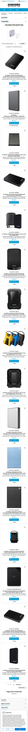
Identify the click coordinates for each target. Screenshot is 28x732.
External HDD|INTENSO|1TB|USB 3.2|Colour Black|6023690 (14, 234)
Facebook (14, 693)
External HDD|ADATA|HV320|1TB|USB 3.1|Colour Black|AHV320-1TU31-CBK (14, 274)
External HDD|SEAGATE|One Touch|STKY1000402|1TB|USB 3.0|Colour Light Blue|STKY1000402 (14, 473)
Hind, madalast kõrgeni (9, 44)
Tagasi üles (22, 687)
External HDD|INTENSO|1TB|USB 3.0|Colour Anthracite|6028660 (14, 155)
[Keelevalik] (22, 1)
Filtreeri (22, 43)
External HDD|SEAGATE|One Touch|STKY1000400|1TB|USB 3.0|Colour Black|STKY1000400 (14, 513)
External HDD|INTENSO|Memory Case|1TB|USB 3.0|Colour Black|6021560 (14, 76)
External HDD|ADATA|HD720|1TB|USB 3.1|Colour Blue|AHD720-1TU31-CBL (14, 552)
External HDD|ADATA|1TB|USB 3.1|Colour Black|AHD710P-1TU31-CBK (14, 393)
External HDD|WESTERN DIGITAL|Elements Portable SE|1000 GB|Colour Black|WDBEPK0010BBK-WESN (14, 592)
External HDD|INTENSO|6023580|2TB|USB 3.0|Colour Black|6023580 (14, 671)
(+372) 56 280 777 (10, 1)
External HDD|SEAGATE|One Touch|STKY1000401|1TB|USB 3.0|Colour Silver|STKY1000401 (14, 434)
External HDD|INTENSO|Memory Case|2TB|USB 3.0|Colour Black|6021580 (14, 631)
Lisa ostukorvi (14, 83)
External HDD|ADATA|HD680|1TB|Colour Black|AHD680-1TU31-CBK (14, 353)
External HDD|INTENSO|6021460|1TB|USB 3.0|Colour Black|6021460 (14, 195)
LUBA (20, 729)
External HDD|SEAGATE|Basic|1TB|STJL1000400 (14, 115)
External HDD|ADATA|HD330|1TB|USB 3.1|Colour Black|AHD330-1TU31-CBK (14, 314)
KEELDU (8, 729)
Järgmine (19, 684)
